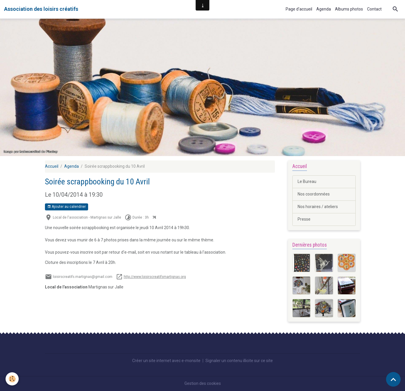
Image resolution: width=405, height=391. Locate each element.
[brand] (41, 9)
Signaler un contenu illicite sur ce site (239, 360)
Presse (304, 219)
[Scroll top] (393, 379)
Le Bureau (307, 181)
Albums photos (349, 9)
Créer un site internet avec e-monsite (166, 360)
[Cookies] (12, 378)
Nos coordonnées (314, 194)
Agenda (323, 9)
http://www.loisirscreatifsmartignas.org (155, 277)
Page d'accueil (299, 9)
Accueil (51, 166)
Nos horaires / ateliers (318, 206)
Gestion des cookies (202, 383)
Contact (374, 9)
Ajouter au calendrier (66, 207)
